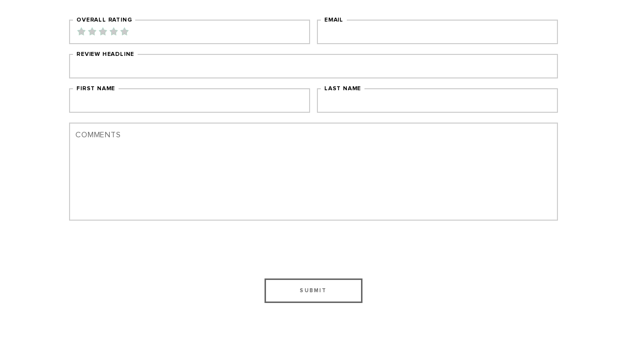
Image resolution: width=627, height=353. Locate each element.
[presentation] (313, 249)
